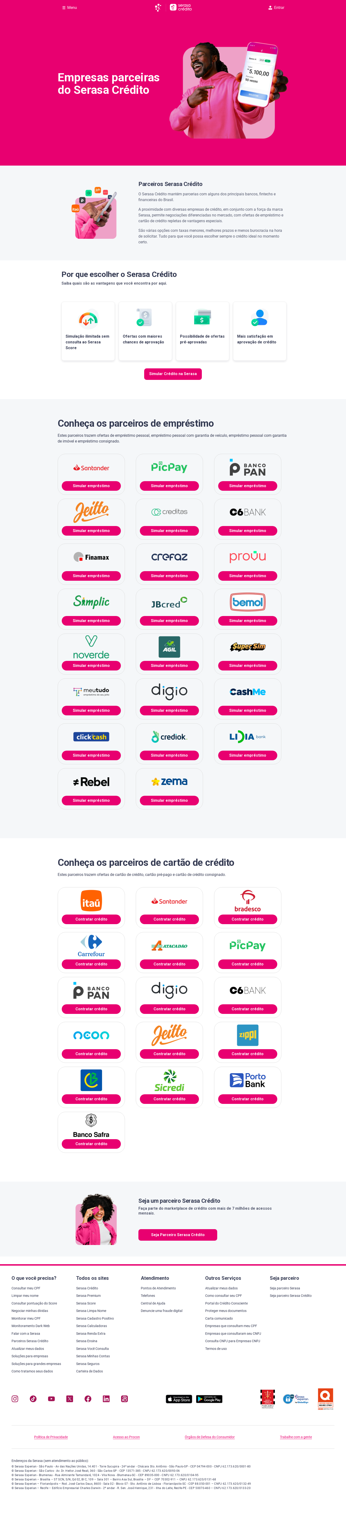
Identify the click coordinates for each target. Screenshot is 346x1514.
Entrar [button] (276, 7)
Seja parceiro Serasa (285, 1288)
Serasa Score (86, 1303)
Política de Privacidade (51, 1437)
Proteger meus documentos (226, 1311)
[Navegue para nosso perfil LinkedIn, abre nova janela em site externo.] (106, 1400)
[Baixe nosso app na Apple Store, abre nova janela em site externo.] (179, 1402)
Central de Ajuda (153, 1303)
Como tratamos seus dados (32, 1371)
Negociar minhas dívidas (30, 1311)
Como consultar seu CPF (223, 1296)
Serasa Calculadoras (91, 1326)
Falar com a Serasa (26, 1333)
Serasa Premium (88, 1296)
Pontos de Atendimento (158, 1288)
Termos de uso (216, 1349)
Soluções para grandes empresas (36, 1364)
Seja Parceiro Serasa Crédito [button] (178, 1235)
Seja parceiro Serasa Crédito (291, 1296)
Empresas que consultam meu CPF (231, 1326)
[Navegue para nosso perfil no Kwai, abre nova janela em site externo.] (124, 1400)
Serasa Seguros (87, 1364)
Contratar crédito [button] (91, 919)
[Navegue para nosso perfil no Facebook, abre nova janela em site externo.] (88, 1400)
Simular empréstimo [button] (91, 486)
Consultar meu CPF (26, 1288)
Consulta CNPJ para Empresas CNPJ (232, 1341)
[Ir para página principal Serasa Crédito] (181, 8)
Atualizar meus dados (28, 1349)
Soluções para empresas (30, 1356)
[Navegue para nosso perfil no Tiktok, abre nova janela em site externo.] (33, 1400)
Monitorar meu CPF (26, 1318)
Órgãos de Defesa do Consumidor (210, 1437)
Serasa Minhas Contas (93, 1356)
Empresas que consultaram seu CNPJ (233, 1333)
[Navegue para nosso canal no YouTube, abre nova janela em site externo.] (51, 1400)
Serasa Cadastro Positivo (95, 1318)
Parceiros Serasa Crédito (30, 1341)
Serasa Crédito (87, 1288)
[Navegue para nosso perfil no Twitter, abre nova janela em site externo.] (69, 1400)
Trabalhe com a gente (296, 1437)
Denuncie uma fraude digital (161, 1311)
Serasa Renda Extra (90, 1333)
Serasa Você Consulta (92, 1349)
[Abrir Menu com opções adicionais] (70, 7)
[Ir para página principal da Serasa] (160, 8)
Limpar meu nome (25, 1296)
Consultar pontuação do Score (34, 1303)
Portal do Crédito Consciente (226, 1303)
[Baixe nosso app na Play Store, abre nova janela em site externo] (209, 1402)
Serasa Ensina (86, 1341)
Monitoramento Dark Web (31, 1326)
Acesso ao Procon (126, 1437)
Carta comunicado (219, 1318)
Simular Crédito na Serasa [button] (173, 373)
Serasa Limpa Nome (91, 1311)
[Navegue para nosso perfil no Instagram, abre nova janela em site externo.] (15, 1400)
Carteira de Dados (89, 1371)
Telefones (148, 1296)
